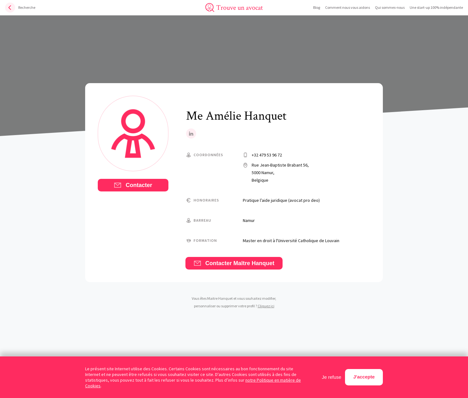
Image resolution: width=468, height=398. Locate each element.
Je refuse (332, 377)
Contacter (133, 185)
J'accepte (364, 376)
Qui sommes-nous (390, 7)
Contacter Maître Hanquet (234, 263)
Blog (316, 7)
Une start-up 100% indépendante (436, 7)
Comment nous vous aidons (347, 7)
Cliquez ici (266, 306)
